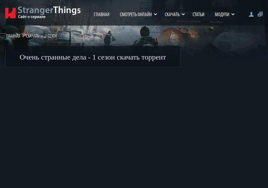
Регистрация (260, 14)
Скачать (172, 14)
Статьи (198, 14)
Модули (222, 14)
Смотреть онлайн (136, 14)
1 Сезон (51, 36)
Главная (101, 14)
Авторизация (251, 14)
